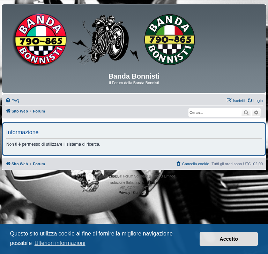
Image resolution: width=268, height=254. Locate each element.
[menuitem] (12, 100)
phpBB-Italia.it (149, 182)
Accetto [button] (228, 239)
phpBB (114, 176)
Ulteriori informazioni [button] (60, 243)
